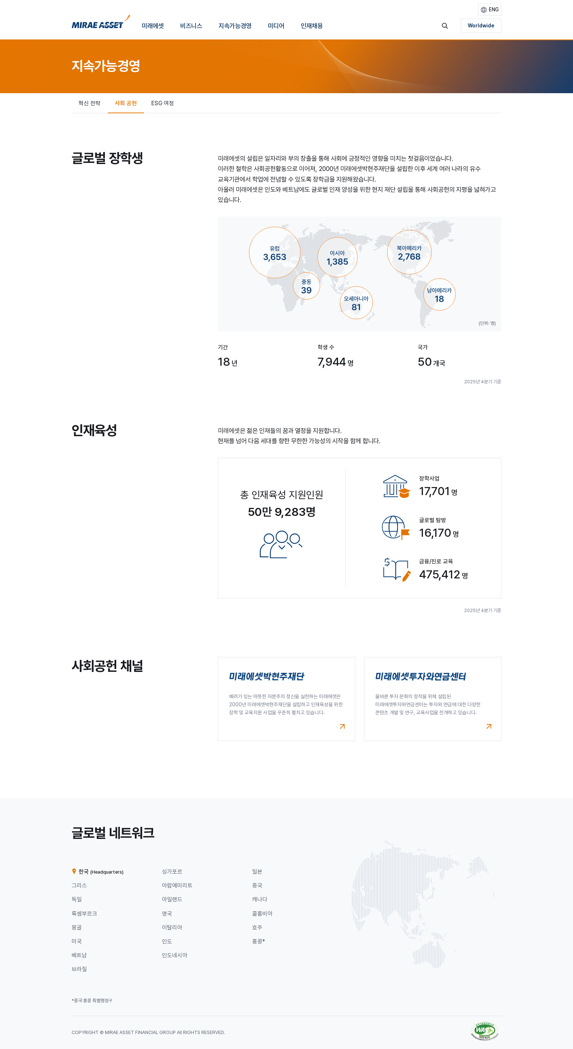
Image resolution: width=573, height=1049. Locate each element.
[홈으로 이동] (101, 24)
